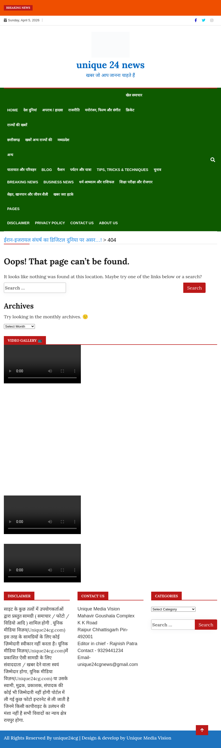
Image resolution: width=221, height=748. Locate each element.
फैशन (61, 170)
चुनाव (157, 170)
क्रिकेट (130, 110)
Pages (13, 209)
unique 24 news (110, 65)
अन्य (10, 155)
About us (108, 223)
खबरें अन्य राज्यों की (38, 140)
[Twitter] (204, 20)
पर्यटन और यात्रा (80, 170)
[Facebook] (196, 20)
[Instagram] (211, 20)
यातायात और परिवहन (21, 170)
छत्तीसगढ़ (13, 140)
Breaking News (22, 182)
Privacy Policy (50, 223)
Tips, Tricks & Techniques (122, 170)
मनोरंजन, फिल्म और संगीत (103, 110)
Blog (47, 170)
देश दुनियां (30, 110)
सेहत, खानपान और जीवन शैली (27, 194)
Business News (59, 182)
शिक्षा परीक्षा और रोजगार (136, 182)
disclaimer (18, 223)
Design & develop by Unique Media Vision (126, 738)
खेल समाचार (134, 95)
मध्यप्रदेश (63, 140)
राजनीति (74, 110)
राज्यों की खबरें (17, 125)
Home (12, 110)
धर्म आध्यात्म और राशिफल (96, 182)
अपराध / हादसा (52, 110)
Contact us (82, 223)
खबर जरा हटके (63, 194)
